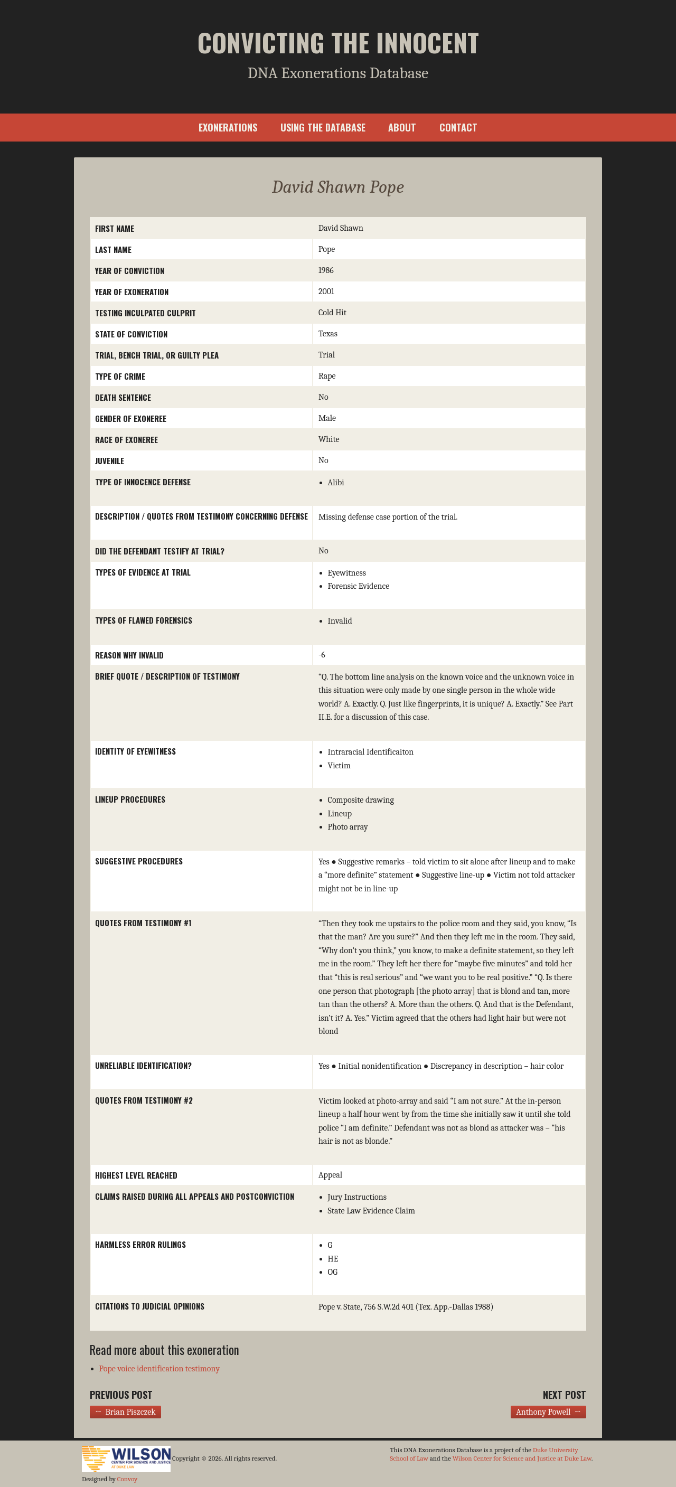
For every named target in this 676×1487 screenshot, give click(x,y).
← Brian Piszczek (125, 1412)
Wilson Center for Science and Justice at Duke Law (522, 1458)
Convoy (127, 1479)
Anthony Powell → (548, 1412)
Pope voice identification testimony (159, 1368)
